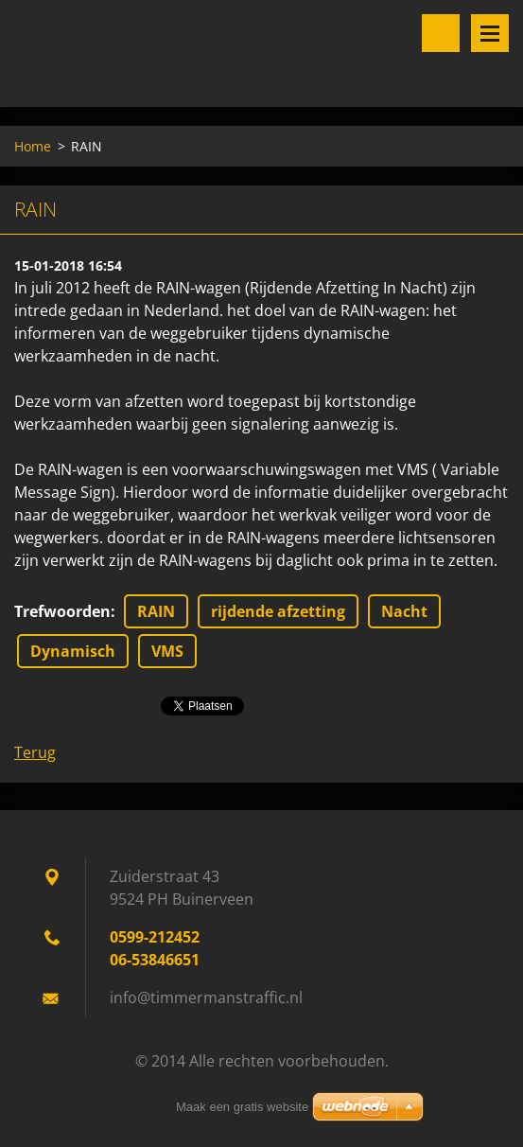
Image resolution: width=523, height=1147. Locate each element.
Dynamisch (72, 651)
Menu (490, 33)
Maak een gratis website (242, 1107)
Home (32, 146)
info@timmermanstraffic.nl (206, 997)
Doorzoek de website (441, 33)
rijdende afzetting (278, 611)
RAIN (156, 611)
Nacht (404, 611)
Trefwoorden (62, 611)
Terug (35, 752)
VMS (167, 651)
